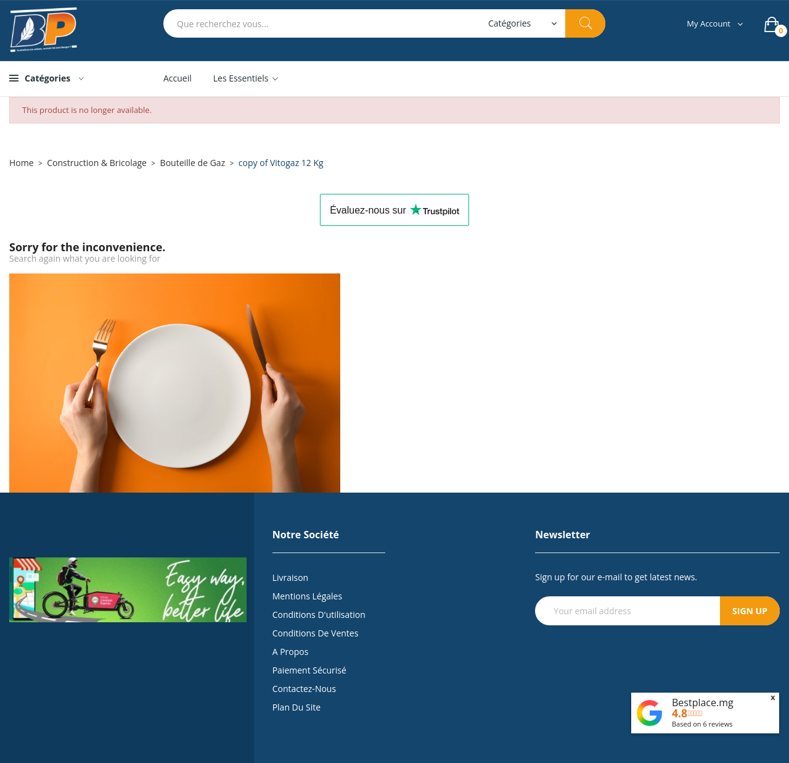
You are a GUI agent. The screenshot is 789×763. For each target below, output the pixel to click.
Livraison (290, 577)
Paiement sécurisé (309, 670)
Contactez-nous (304, 688)
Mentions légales (307, 596)
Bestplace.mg (703, 702)
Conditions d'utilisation (319, 614)
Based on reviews (702, 723)
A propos (290, 651)
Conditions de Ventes (315, 633)
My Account (708, 24)
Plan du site (296, 707)
